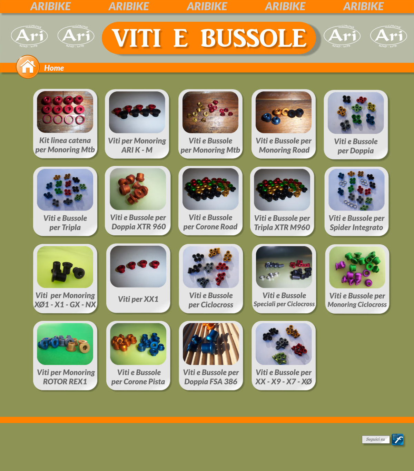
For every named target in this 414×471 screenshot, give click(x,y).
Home (54, 67)
